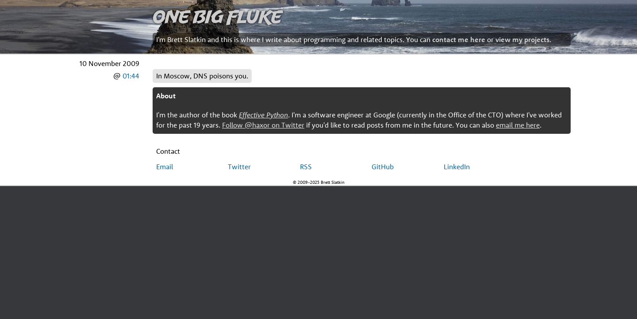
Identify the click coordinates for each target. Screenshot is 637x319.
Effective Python (263, 114)
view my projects (522, 39)
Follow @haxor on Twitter (263, 125)
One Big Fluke (217, 16)
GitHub (383, 166)
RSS (306, 166)
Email (164, 166)
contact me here (458, 39)
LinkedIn (457, 166)
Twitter (239, 166)
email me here (518, 125)
